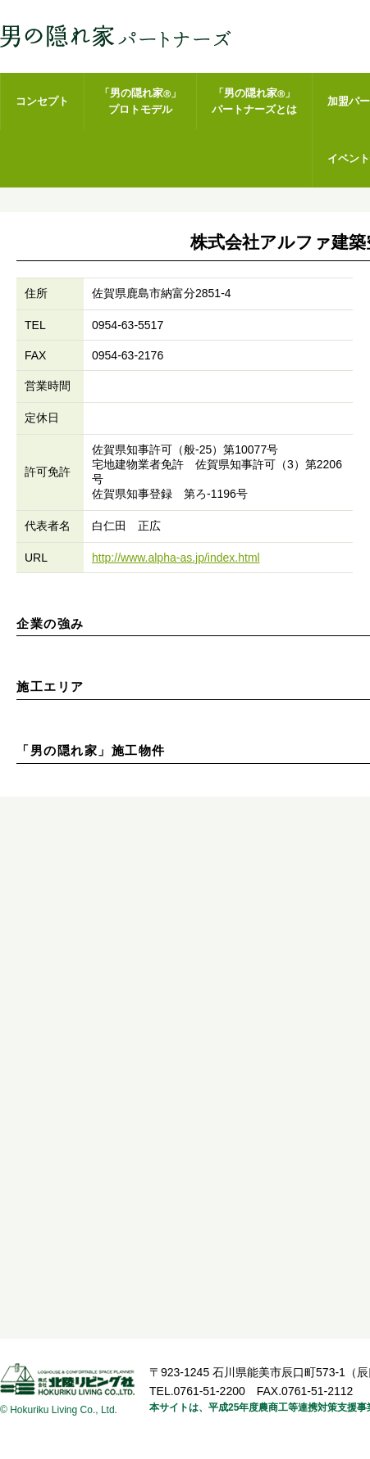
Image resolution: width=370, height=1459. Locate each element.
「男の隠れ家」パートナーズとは (254, 101)
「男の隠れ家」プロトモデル (140, 101)
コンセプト (42, 101)
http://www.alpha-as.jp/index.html (176, 557)
